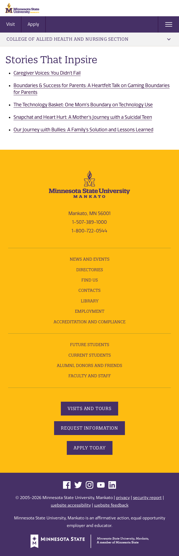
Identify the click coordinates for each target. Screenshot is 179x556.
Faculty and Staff (89, 375)
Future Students (89, 344)
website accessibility (71, 505)
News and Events (90, 259)
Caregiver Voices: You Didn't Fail (47, 73)
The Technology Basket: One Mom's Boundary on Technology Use (83, 104)
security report (147, 497)
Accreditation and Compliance (89, 321)
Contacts (89, 290)
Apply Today (90, 447)
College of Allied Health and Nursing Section (88, 39)
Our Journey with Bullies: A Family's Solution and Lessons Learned (83, 129)
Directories (89, 269)
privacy (123, 497)
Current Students (89, 355)
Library (89, 300)
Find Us (89, 280)
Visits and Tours (89, 408)
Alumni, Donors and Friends (89, 365)
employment (89, 311)
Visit (10, 24)
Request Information (89, 428)
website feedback (111, 505)
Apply (33, 24)
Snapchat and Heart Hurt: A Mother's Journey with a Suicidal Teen (83, 117)
